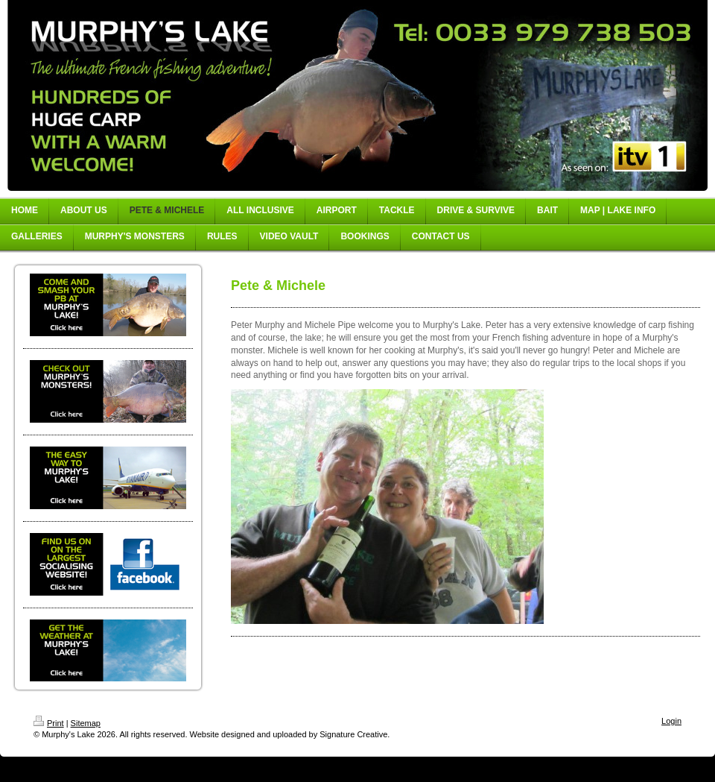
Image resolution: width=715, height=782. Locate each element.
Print (49, 723)
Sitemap (86, 723)
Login (671, 720)
